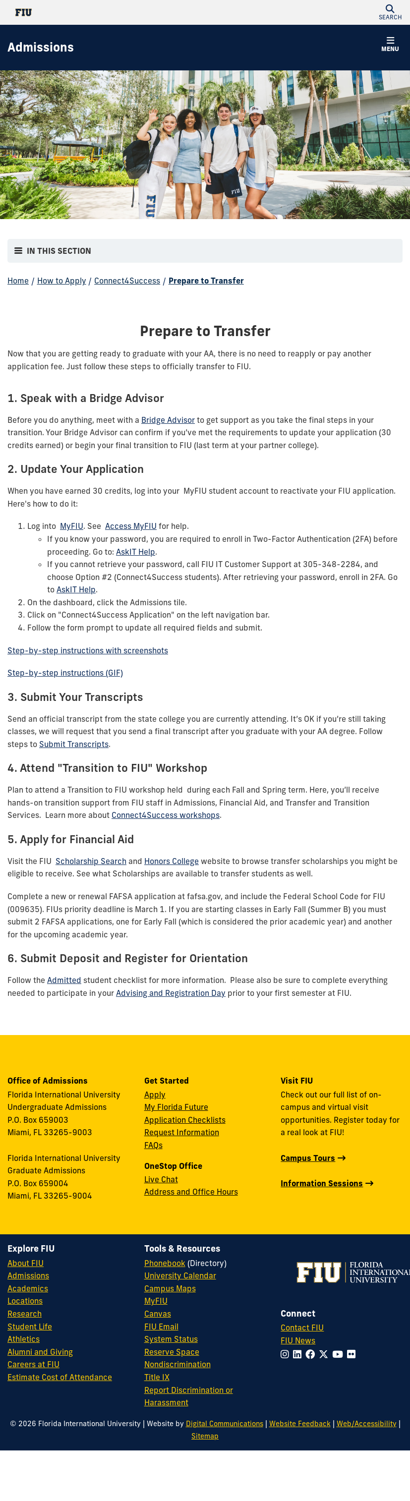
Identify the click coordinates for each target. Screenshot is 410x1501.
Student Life (29, 1326)
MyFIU (71, 526)
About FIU (25, 1263)
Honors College (171, 861)
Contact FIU (302, 1327)
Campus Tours (308, 1158)
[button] (390, 12)
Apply (155, 1094)
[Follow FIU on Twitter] (325, 1354)
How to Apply (61, 281)
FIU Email (161, 1326)
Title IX (157, 1377)
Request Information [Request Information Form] (181, 1132)
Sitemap (205, 1436)
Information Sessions (322, 1183)
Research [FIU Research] (24, 1314)
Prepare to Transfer (206, 281)
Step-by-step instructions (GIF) (65, 673)
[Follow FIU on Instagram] (287, 1354)
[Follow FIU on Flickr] (353, 1354)
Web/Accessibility (367, 1423)
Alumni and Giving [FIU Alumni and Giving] (40, 1352)
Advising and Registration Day (171, 993)
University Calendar (180, 1275)
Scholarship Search (91, 861)
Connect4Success (127, 281)
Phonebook (164, 1263)
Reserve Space (171, 1352)
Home (18, 281)
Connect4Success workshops (166, 815)
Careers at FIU (33, 1364)
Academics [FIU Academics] (27, 1288)
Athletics (23, 1339)
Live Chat (161, 1179)
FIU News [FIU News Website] (298, 1340)
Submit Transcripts (74, 744)
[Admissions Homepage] (40, 47)
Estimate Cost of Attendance (59, 1377)
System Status (171, 1339)
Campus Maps (170, 1288)
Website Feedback (300, 1423)
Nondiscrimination (177, 1364)
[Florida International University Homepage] (106, 12)
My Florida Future (176, 1107)
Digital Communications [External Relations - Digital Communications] (224, 1423)
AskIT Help (135, 552)
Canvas (157, 1314)
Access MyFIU (131, 526)
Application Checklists (185, 1120)
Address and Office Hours (191, 1192)
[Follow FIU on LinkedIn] (299, 1354)
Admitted (64, 980)
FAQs (153, 1145)
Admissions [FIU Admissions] (28, 1275)
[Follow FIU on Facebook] (312, 1354)
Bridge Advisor (168, 420)
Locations (25, 1301)
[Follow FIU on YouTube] (339, 1354)
